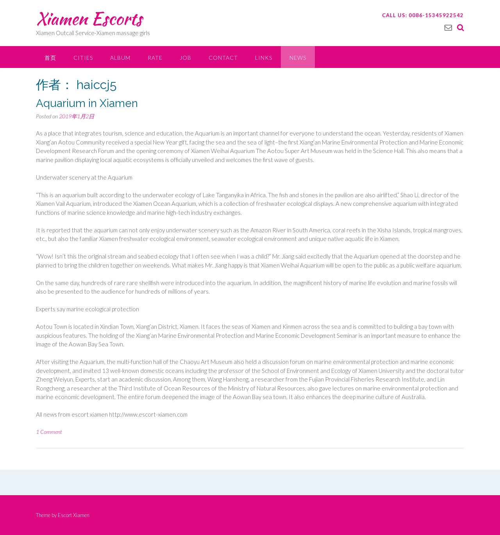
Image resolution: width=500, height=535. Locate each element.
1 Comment (49, 431)
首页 (50, 57)
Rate (155, 57)
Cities (83, 57)
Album (120, 57)
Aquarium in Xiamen (87, 103)
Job (185, 57)
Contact (223, 57)
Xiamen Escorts (89, 18)
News (297, 57)
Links (263, 57)
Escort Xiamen (73, 515)
